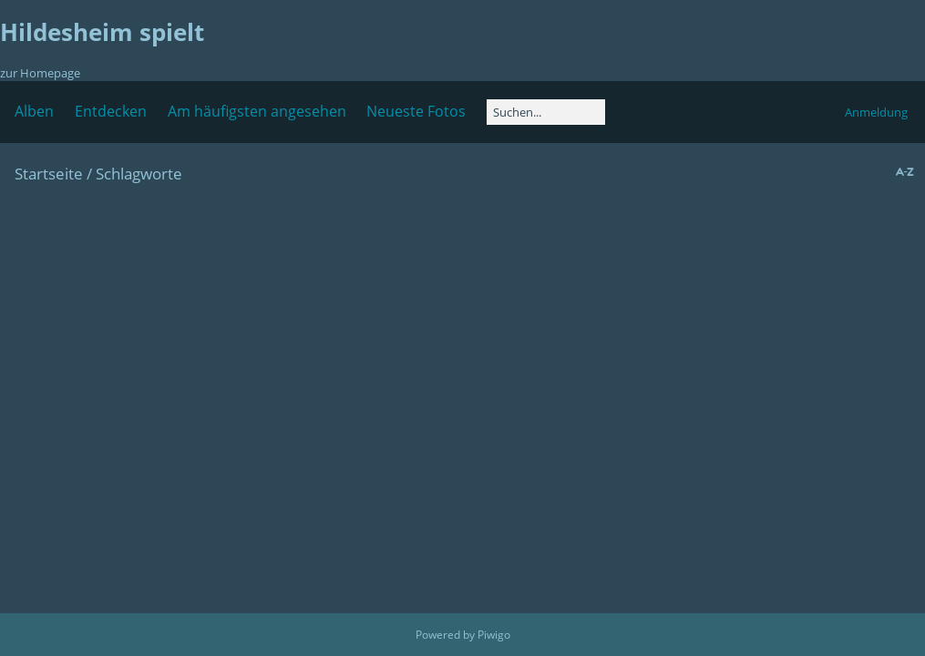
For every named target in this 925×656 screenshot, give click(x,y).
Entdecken (111, 111)
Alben (34, 111)
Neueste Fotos (416, 111)
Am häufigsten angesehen (257, 111)
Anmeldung (876, 112)
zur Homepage (40, 73)
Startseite (49, 173)
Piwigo (494, 634)
